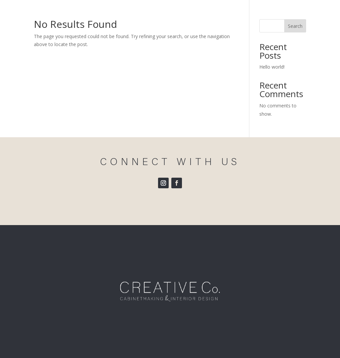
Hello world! (272, 67)
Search (295, 26)
